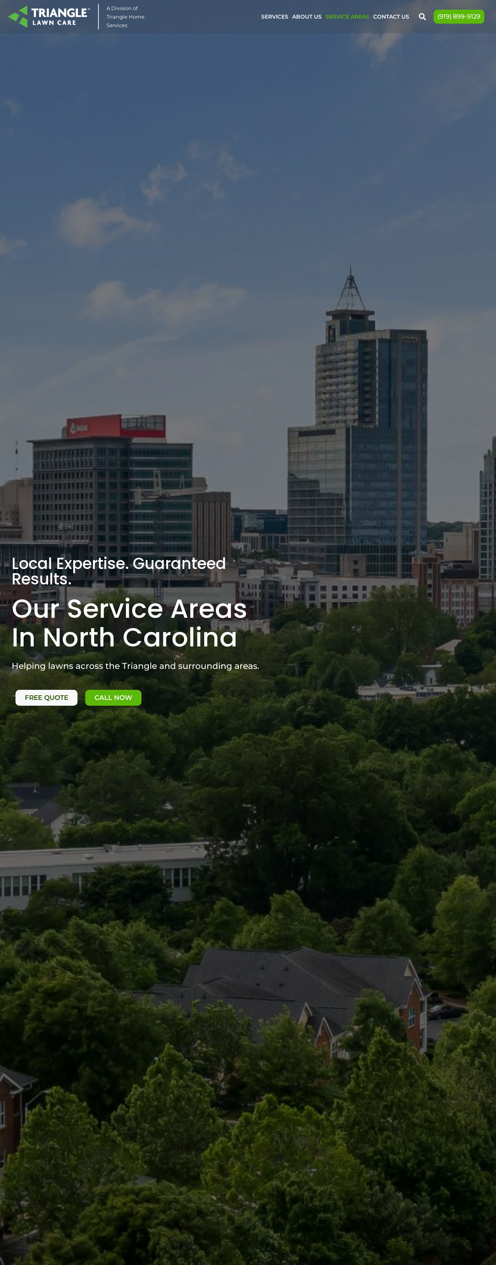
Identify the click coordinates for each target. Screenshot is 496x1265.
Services (274, 16)
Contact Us (391, 16)
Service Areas (347, 16)
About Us (307, 16)
